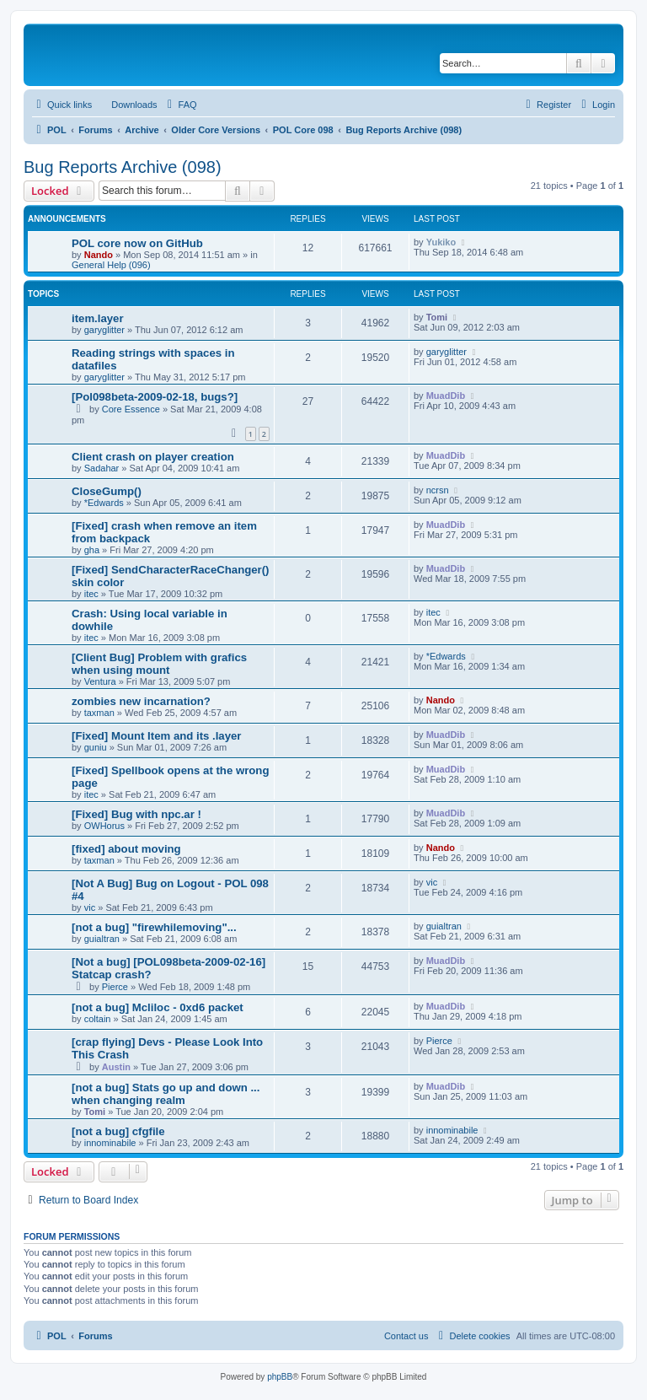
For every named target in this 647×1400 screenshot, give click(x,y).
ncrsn (437, 490)
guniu (95, 747)
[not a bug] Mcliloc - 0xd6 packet (157, 1007)
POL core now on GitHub (137, 243)
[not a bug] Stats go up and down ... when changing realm (165, 1094)
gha (91, 550)
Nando (98, 255)
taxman (99, 713)
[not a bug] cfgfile (118, 1131)
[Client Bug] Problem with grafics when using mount (159, 663)
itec (91, 594)
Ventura (100, 681)
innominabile (110, 1143)
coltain (97, 1019)
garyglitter (104, 330)
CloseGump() (107, 491)
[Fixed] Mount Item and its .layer (157, 736)
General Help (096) (111, 265)
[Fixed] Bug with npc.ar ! (136, 814)
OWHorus (104, 826)
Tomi (436, 317)
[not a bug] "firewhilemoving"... (154, 927)
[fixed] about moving (126, 849)
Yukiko (441, 242)
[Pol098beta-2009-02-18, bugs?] (155, 396)
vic (89, 907)
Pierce (115, 987)
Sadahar (102, 468)
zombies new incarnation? (141, 701)
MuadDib (445, 395)
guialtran (102, 939)
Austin (116, 1067)
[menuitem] (126, 104)
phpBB (279, 1376)
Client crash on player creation (153, 456)
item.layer (98, 318)
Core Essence (131, 409)
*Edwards (104, 503)
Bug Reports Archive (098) (123, 167)
